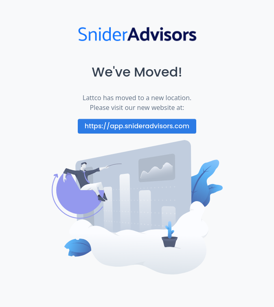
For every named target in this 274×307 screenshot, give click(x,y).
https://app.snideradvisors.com (137, 126)
